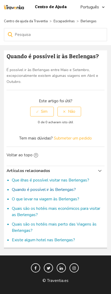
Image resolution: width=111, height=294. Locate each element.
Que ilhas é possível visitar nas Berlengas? (50, 180)
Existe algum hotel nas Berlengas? (43, 240)
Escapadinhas (64, 21)
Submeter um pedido (73, 138)
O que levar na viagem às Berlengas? (45, 199)
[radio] (42, 111)
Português (90, 7)
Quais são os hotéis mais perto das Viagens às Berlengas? (54, 227)
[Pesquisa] (55, 34)
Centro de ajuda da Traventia (26, 21)
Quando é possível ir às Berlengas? (44, 190)
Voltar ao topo (22, 155)
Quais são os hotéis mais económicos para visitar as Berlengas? (56, 212)
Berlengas (89, 21)
